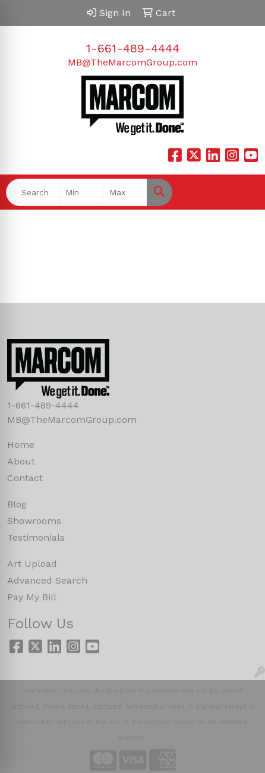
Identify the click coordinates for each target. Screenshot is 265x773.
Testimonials (36, 537)
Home (20, 444)
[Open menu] (241, 192)
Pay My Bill (31, 597)
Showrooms (34, 520)
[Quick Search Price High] (125, 192)
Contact (25, 478)
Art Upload (32, 563)
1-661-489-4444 (132, 48)
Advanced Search (47, 580)
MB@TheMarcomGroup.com (132, 62)
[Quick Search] (32, 192)
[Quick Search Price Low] (81, 192)
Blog (17, 504)
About (21, 461)
